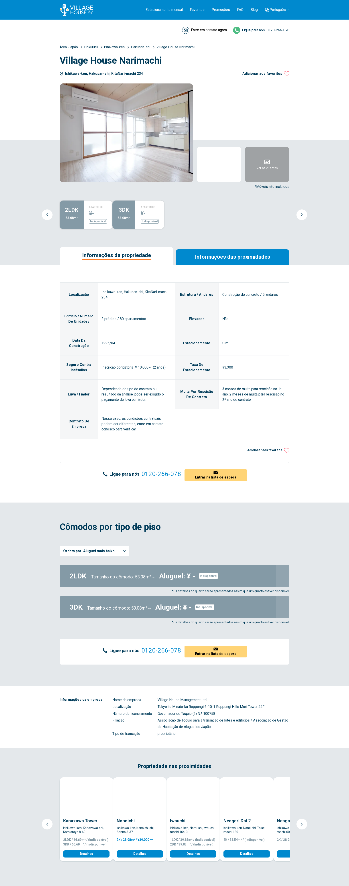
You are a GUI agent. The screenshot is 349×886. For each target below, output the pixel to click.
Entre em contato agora (209, 30)
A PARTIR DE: (96, 207)
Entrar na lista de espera (215, 477)
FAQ (240, 10)
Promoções (221, 10)
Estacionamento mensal (164, 10)
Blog (254, 10)
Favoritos (197, 10)
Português (278, 10)
